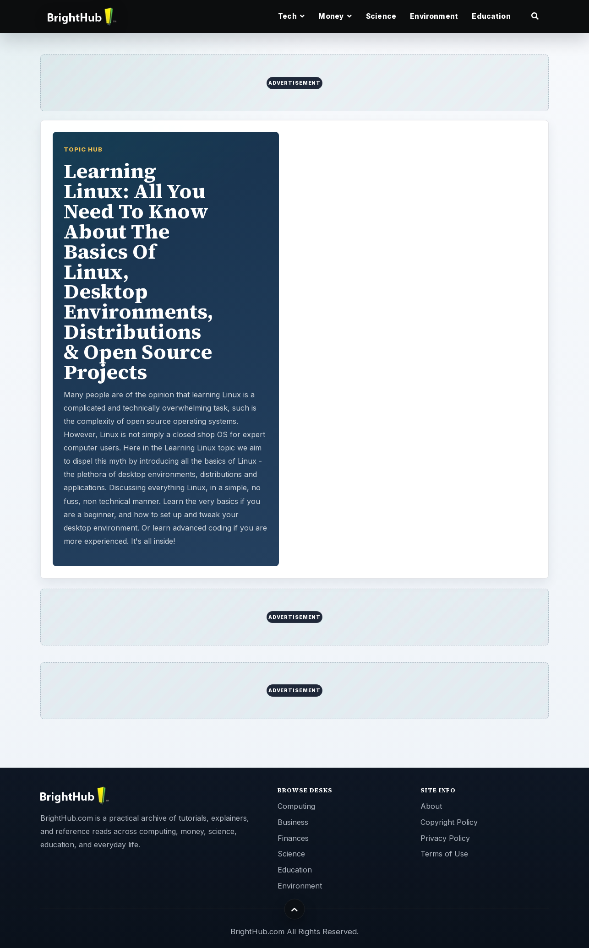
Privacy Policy (445, 838)
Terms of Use (444, 853)
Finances (293, 838)
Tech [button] (291, 16)
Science (381, 16)
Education (491, 16)
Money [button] (335, 16)
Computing (296, 806)
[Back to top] (294, 909)
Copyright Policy (449, 822)
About (431, 806)
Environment (434, 16)
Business (293, 822)
